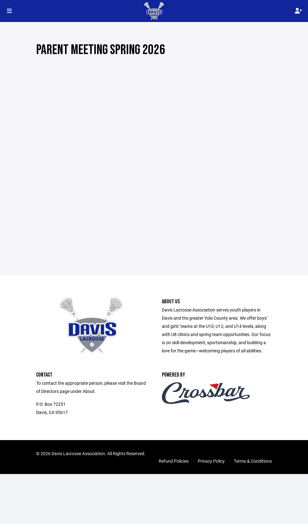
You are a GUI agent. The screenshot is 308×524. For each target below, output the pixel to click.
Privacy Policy (211, 461)
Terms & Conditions (253, 461)
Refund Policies (174, 461)
